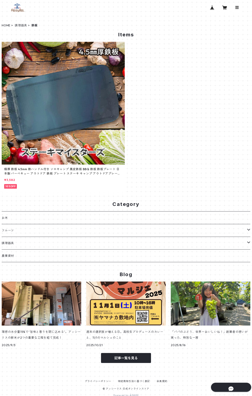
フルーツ (8, 230)
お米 (5, 218)
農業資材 (8, 256)
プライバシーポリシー (98, 381)
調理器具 (21, 25)
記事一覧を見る (126, 358)
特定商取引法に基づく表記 (134, 381)
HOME (6, 25)
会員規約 (162, 381)
